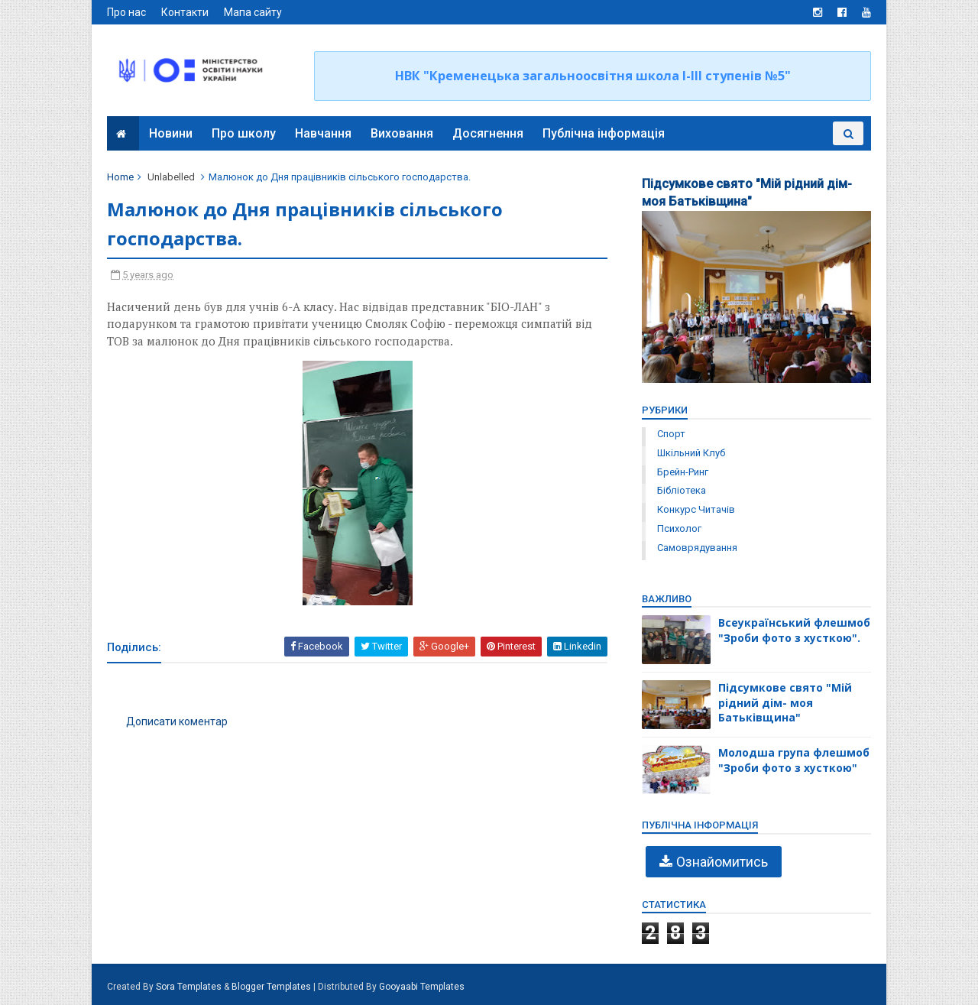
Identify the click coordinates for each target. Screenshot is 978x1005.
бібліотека (681, 490)
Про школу (244, 133)
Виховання (402, 133)
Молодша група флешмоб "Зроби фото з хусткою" (794, 760)
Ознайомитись (722, 862)
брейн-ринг (682, 472)
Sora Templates (189, 986)
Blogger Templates (271, 986)
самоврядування (697, 547)
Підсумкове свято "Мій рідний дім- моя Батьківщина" (785, 702)
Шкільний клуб (691, 453)
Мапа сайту (253, 12)
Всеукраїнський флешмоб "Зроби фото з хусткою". (794, 630)
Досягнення (487, 133)
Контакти (185, 12)
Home (120, 177)
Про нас (126, 12)
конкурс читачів (696, 509)
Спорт (671, 433)
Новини (171, 133)
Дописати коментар (177, 721)
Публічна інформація (603, 133)
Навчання (323, 133)
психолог (679, 528)
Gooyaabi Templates (422, 986)
